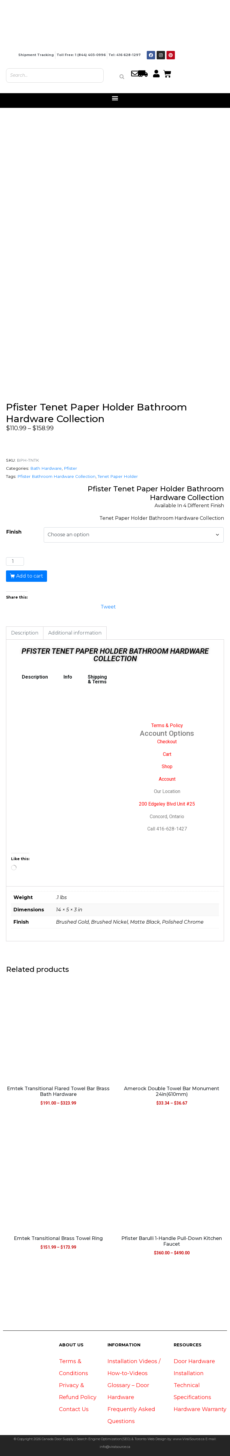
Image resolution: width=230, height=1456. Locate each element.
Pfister (70, 468)
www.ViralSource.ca (189, 1439)
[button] (115, 98)
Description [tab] (24, 633)
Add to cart (29, 576)
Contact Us (74, 1409)
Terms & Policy (167, 725)
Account (167, 779)
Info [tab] (67, 677)
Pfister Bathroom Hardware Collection (56, 476)
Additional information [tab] (75, 633)
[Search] (122, 77)
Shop (167, 766)
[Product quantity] (15, 561)
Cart (167, 754)
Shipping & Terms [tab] (97, 679)
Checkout (167, 741)
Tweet (108, 606)
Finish (14, 532)
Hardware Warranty (200, 1409)
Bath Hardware (46, 468)
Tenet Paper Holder (118, 476)
